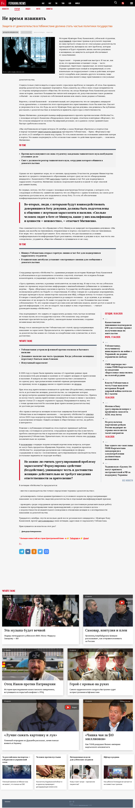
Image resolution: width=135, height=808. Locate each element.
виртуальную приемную (50, 131)
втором (77, 385)
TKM (64, 3)
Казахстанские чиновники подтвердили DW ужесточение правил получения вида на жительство (118, 328)
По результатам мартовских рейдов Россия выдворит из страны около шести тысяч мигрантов (116, 428)
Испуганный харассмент (35, 364)
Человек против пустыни (49, 758)
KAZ (43, 3)
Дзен (85, 539)
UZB (71, 3)
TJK (57, 3)
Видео (28, 9)
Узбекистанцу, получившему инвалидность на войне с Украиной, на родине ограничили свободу (118, 352)
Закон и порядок (39, 32)
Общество (49, 32)
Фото (39, 9)
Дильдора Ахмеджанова (10, 32)
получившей (65, 41)
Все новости (127, 481)
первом (43, 385)
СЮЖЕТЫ (50, 9)
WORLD (79, 3)
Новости (5, 9)
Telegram (74, 539)
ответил (90, 415)
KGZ (50, 3)
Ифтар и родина (113, 758)
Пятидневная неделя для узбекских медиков (82, 759)
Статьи (17, 9)
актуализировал (46, 522)
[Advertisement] (67, 575)
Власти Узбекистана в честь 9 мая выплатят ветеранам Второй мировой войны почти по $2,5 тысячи (118, 389)
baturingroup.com (83, 805)
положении (26, 446)
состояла (91, 437)
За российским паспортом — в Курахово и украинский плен (16, 761)
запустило (55, 179)
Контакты (7, 802)
